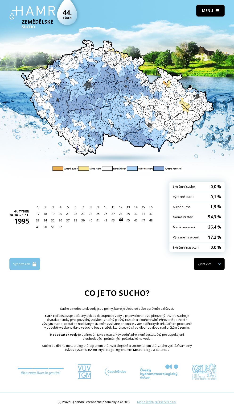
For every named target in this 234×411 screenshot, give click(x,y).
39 (83, 220)
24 (90, 214)
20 (60, 214)
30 (135, 214)
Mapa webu (145, 402)
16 (150, 207)
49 (37, 227)
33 (37, 220)
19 (52, 214)
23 (83, 214)
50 (45, 227)
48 (150, 220)
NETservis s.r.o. (166, 402)
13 (128, 207)
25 (98, 214)
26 (105, 214)
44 (121, 219)
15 (143, 207)
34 (45, 220)
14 (135, 207)
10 (105, 207)
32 (150, 214)
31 (143, 214)
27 (113, 214)
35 (52, 220)
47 (143, 220)
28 (120, 214)
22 (75, 214)
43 (113, 220)
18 (45, 214)
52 (60, 227)
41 (98, 220)
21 (68, 214)
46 (135, 220)
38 (75, 220)
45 (128, 220)
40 (90, 220)
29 (128, 214)
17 (37, 214)
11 (113, 207)
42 (105, 220)
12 (120, 207)
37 (68, 220)
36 (60, 220)
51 (52, 227)
